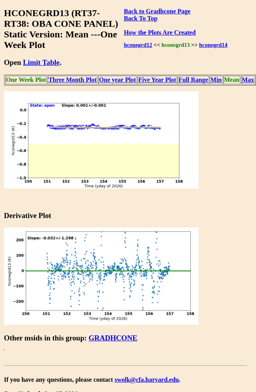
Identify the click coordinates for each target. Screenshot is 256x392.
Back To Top (140, 18)
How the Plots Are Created (159, 32)
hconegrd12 (138, 45)
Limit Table (41, 62)
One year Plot (117, 79)
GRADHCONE (113, 338)
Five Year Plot (157, 79)
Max (248, 79)
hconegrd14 (213, 45)
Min (215, 79)
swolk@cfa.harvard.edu (147, 379)
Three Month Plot (72, 79)
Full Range (193, 79)
